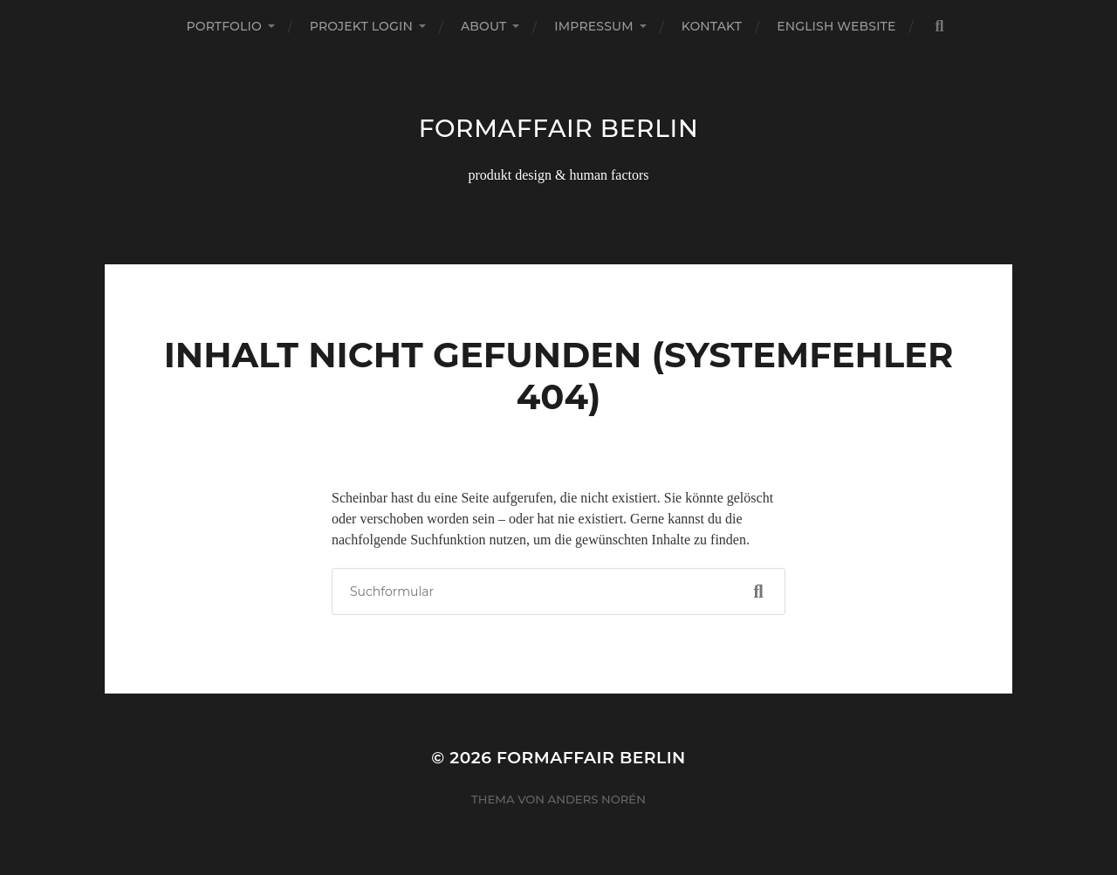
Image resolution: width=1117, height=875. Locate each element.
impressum (593, 26)
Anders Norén (597, 799)
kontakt (712, 26)
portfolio (223, 26)
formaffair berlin (559, 128)
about (483, 26)
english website (836, 26)
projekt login (361, 26)
